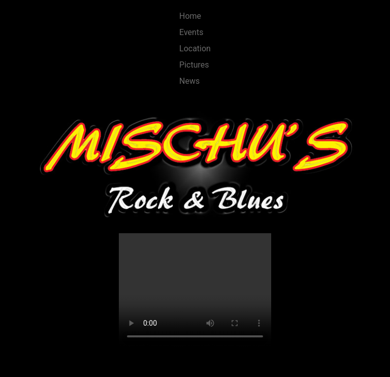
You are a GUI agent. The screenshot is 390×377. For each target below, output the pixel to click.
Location (195, 48)
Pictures (194, 65)
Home (190, 16)
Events (191, 32)
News (189, 81)
